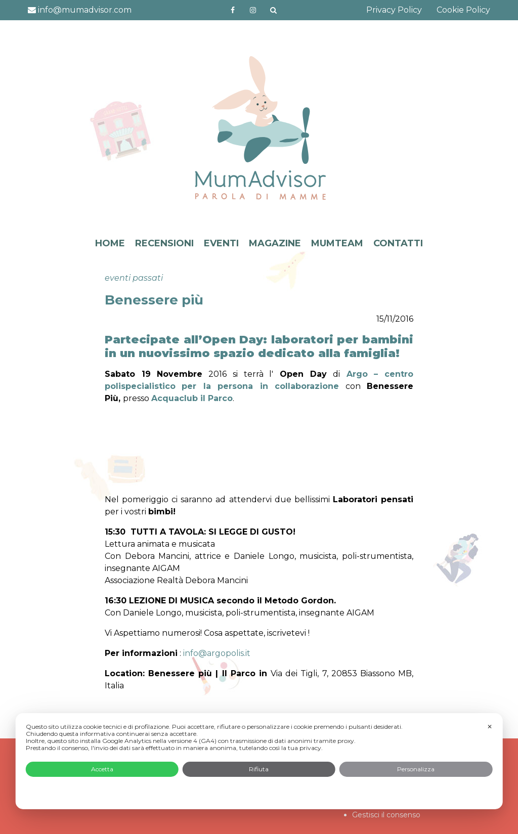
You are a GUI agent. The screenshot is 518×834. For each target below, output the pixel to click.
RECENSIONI (164, 243)
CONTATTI (398, 243)
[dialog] (259, 761)
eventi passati (134, 278)
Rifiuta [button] (259, 769)
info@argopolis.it (215, 653)
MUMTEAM (337, 243)
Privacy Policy (394, 10)
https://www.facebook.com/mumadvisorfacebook (233, 10)
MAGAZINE (275, 243)
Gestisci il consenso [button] (386, 814)
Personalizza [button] (416, 769)
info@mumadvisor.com (80, 10)
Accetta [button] (102, 769)
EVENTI (221, 243)
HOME (110, 243)
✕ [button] (489, 726)
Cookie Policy (463, 10)
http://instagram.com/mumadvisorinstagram (253, 10)
